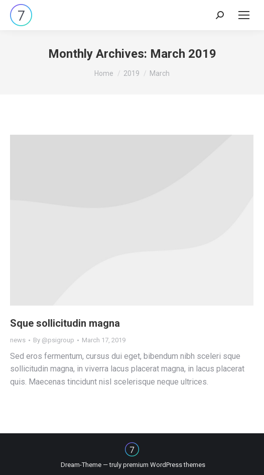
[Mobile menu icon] (244, 15)
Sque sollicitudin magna (65, 323)
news (18, 340)
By (53, 340)
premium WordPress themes (164, 464)
